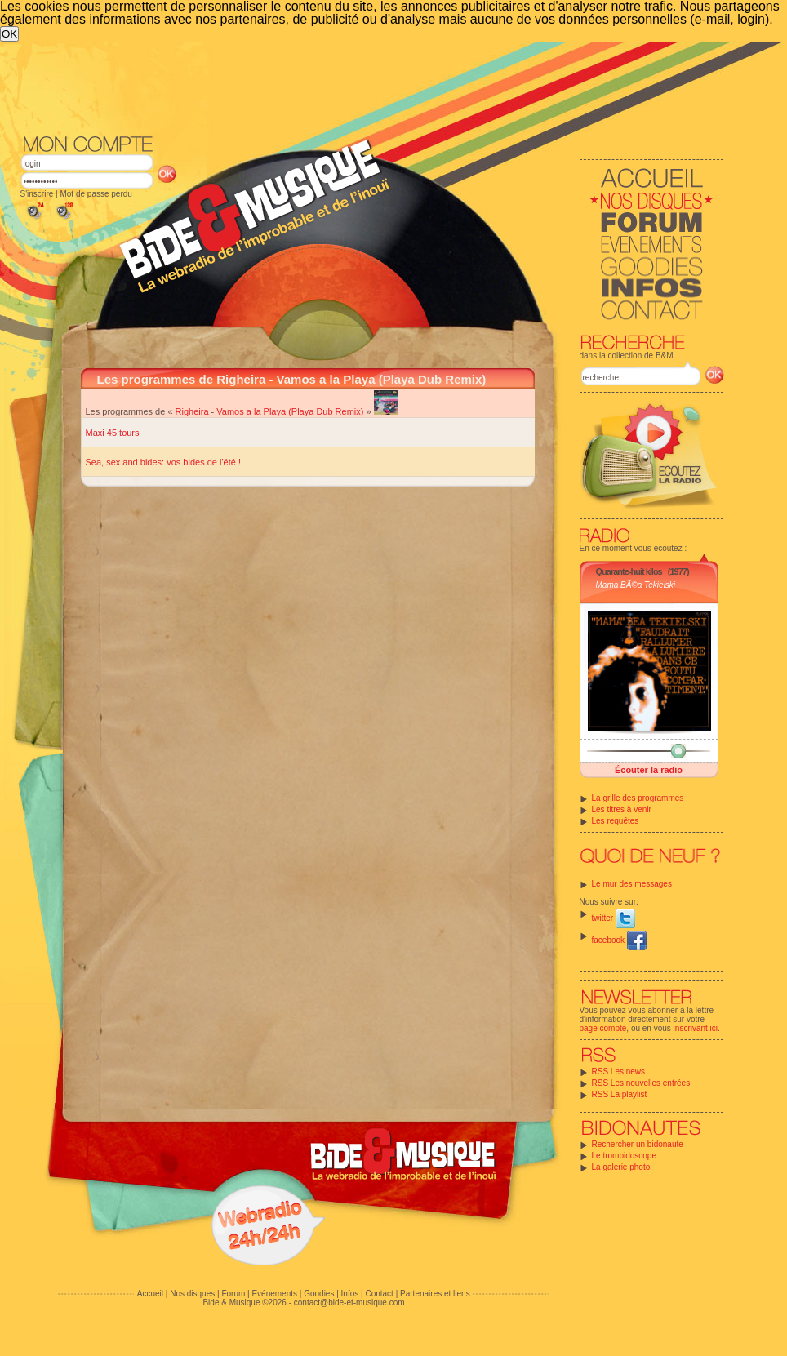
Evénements (274, 1293)
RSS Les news (619, 1071)
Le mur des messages (632, 883)
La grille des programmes (638, 798)
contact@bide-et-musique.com (349, 1302)
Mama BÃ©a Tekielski (636, 584)
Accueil (150, 1293)
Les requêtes (615, 820)
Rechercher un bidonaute (637, 1144)
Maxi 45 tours (113, 433)
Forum (233, 1293)
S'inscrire (37, 193)
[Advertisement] (351, 164)
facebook (619, 940)
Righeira (192, 411)
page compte (603, 1028)
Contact (379, 1293)
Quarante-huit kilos (629, 571)
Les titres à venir (621, 809)
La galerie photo (621, 1167)
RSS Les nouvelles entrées (641, 1082)
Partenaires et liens (435, 1293)
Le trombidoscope (624, 1155)
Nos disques (192, 1293)
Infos (350, 1293)
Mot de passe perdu (95, 193)
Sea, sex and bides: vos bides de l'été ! (163, 462)
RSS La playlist (619, 1094)
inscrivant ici (696, 1028)
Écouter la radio (649, 770)
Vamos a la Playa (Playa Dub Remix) (289, 411)
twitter (613, 918)
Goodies (319, 1293)
